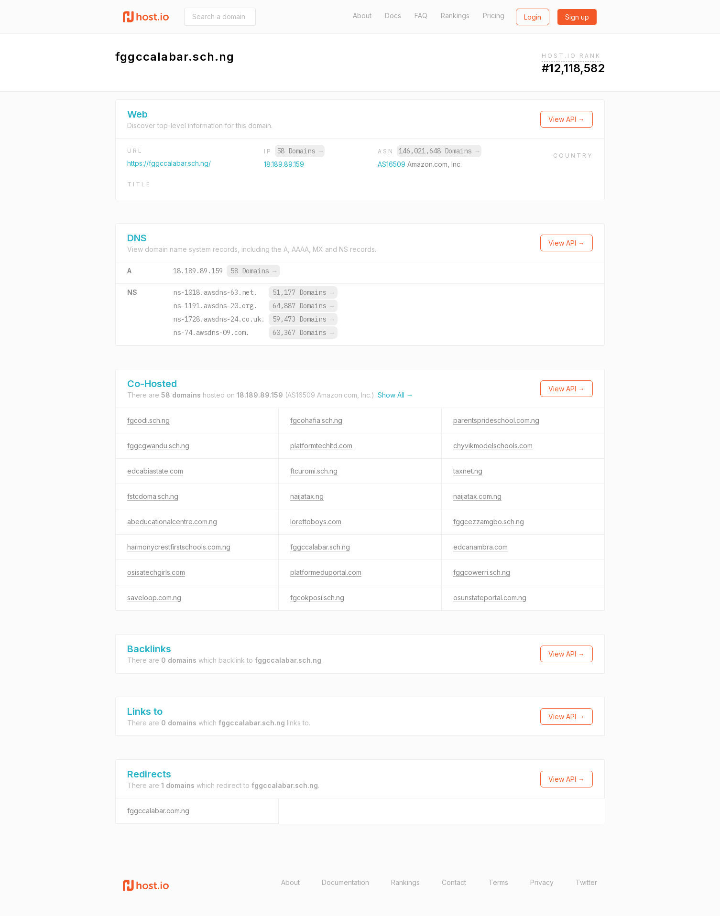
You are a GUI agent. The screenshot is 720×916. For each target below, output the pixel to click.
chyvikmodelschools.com (493, 446)
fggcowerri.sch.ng (481, 572)
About (362, 15)
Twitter (586, 882)
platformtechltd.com (321, 446)
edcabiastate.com (155, 471)
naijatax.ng (307, 496)
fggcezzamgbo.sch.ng (488, 521)
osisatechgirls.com (156, 572)
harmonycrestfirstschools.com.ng (178, 547)
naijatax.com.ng (477, 496)
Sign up (577, 17)
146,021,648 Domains (439, 151)
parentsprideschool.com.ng (496, 420)
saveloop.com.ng (154, 597)
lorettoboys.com (315, 521)
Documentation (345, 882)
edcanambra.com (480, 547)
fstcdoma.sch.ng (152, 496)
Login (532, 17)
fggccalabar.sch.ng (320, 547)
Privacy (542, 882)
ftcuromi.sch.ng (314, 471)
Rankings (455, 15)
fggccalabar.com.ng (158, 811)
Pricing (493, 15)
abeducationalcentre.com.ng (172, 521)
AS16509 (392, 164)
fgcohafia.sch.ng (316, 420)
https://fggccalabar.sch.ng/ (169, 163)
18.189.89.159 (284, 164)
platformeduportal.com (325, 572)
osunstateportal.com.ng (489, 597)
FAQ (421, 15)
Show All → (395, 395)
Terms (498, 882)
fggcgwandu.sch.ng (158, 446)
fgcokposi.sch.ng (317, 597)
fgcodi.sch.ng (148, 420)
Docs (393, 15)
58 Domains (300, 151)
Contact (454, 882)
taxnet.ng (467, 471)
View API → (566, 119)
